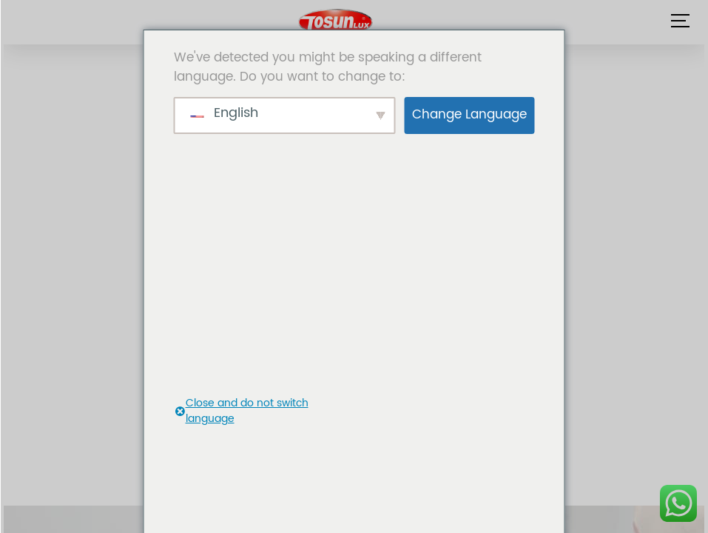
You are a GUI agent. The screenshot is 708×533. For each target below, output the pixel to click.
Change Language (469, 114)
